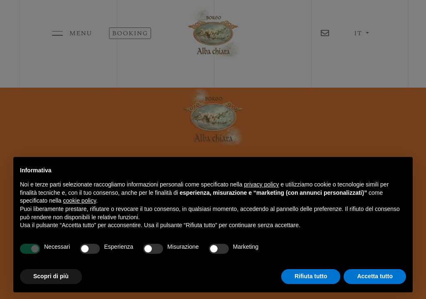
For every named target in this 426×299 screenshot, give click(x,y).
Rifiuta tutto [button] (311, 276)
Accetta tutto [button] (375, 276)
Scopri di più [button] (51, 276)
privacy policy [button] (261, 184)
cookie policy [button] (79, 200)
